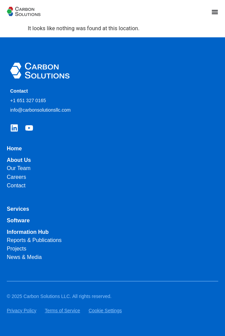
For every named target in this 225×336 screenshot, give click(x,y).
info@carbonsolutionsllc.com (40, 110)
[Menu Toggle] (214, 11)
